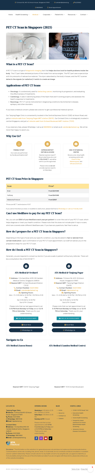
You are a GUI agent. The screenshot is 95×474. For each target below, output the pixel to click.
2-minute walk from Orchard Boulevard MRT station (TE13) (51, 121)
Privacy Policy (85, 469)
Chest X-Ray (75, 159)
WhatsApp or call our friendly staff (70, 209)
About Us (61, 413)
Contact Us (62, 416)
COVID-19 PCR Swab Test (80, 410)
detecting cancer (45, 91)
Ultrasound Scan (76, 164)
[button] (90, 469)
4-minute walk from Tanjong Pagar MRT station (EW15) (32, 118)
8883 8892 (19, 435)
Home (60, 410)
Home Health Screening (80, 418)
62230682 (77, 2)
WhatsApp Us (26, 330)
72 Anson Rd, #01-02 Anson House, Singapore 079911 (32, 2)
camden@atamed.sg (61, 2)
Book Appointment (54, 7)
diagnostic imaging (33, 70)
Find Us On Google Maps (26, 318)
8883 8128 (19, 419)
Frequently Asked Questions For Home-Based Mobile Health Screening (79, 423)
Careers (61, 418)
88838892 (39, 7)
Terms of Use (75, 469)
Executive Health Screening (78, 414)
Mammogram (74, 161)
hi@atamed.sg (72, 290)
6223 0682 (34, 288)
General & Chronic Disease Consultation (79, 430)
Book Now (26, 325)
